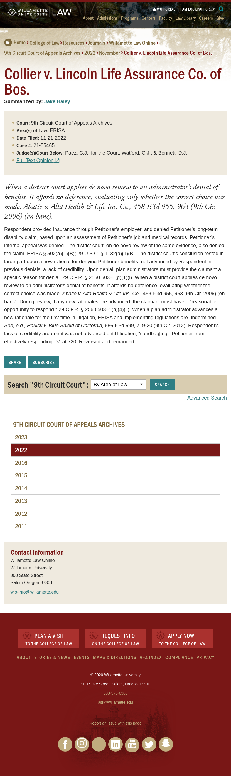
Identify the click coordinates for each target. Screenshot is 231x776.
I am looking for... (196, 9)
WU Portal (164, 9)
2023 (21, 437)
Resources (73, 42)
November (109, 52)
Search (162, 384)
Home (15, 42)
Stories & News (52, 657)
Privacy (205, 657)
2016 (21, 462)
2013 (21, 501)
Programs (129, 17)
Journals (96, 42)
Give (220, 17)
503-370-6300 (115, 693)
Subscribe (44, 362)
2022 (89, 52)
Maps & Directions (114, 657)
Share (15, 362)
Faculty (165, 17)
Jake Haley (57, 101)
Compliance (179, 657)
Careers (206, 17)
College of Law (44, 42)
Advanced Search (207, 398)
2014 (21, 488)
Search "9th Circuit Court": (48, 384)
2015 (21, 475)
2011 (21, 526)
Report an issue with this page (115, 723)
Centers (149, 17)
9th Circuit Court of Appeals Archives (42, 52)
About (88, 17)
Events (82, 657)
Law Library (186, 17)
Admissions (107, 17)
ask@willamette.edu (115, 702)
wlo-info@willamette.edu (35, 592)
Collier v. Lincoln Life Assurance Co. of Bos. (168, 52)
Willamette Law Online (132, 42)
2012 (21, 513)
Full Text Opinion (35, 160)
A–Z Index (151, 657)
